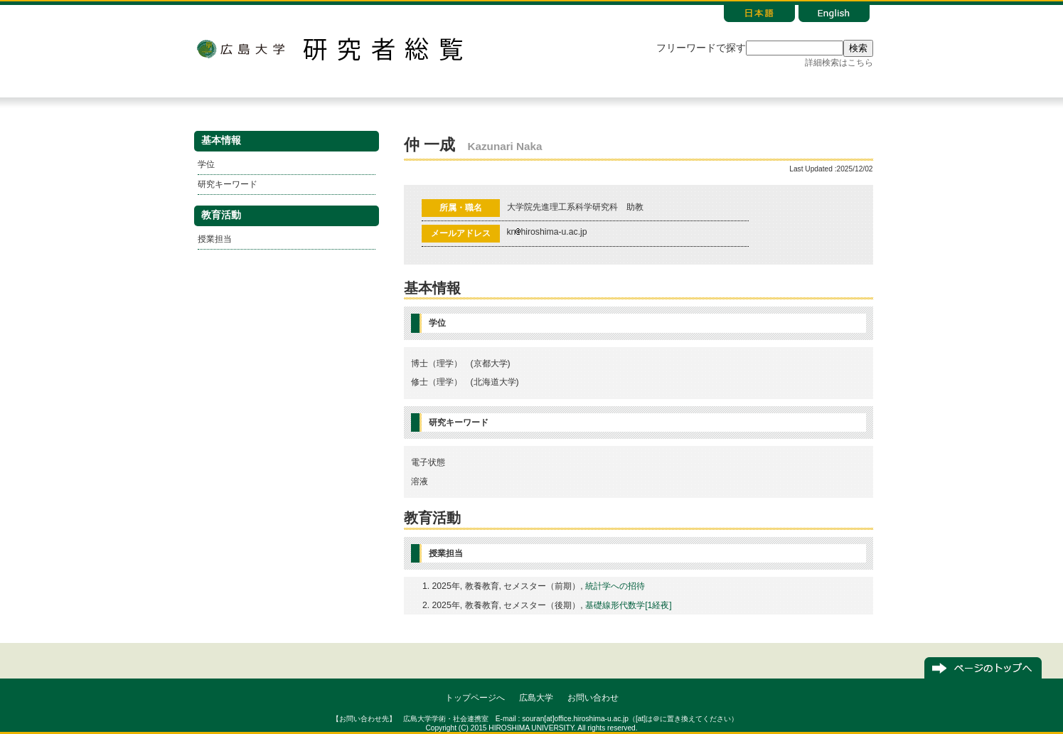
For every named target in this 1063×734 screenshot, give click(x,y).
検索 (858, 48)
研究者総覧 (382, 49)
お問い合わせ (593, 697)
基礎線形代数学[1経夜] (628, 605)
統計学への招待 (615, 586)
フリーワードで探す (701, 48)
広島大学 (240, 49)
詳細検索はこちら (839, 63)
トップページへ (475, 697)
